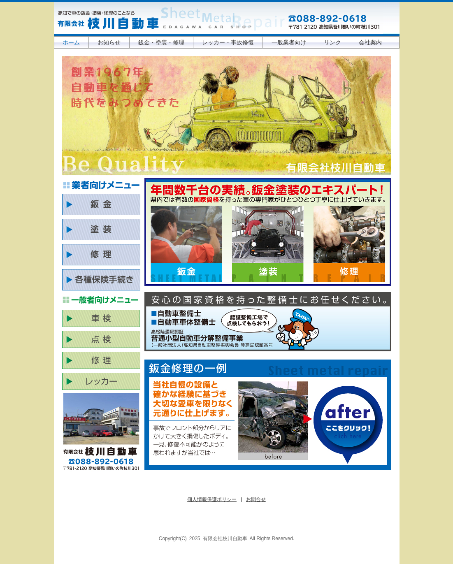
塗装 (268, 244)
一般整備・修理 (349, 244)
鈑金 (186, 244)
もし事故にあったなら (348, 425)
